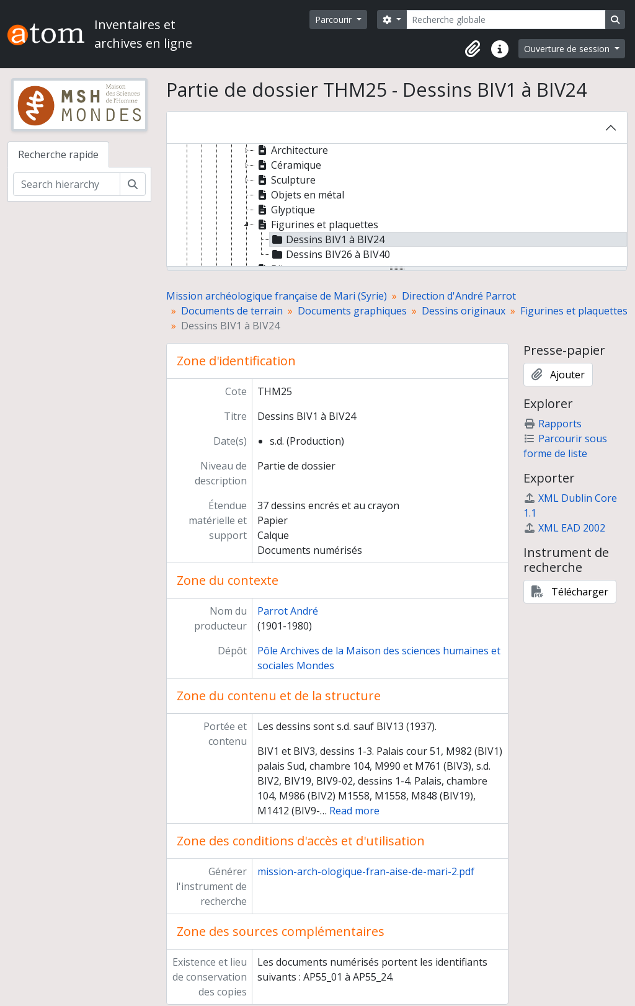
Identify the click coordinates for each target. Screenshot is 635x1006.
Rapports (552, 423)
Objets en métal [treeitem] (299, 194)
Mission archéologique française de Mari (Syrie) (276, 296)
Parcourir (334, 19)
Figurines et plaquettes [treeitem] (316, 224)
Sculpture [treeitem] (285, 179)
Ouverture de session (568, 49)
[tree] (397, 206)
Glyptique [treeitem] (285, 209)
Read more (354, 810)
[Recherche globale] (506, 19)
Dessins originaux (463, 311)
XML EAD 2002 (564, 528)
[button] (472, 49)
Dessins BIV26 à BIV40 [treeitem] (330, 254)
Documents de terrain (232, 311)
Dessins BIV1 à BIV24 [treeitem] (327, 239)
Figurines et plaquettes (574, 311)
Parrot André (287, 611)
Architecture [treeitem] (291, 150)
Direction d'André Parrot (459, 296)
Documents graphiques (352, 311)
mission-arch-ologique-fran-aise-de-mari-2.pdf (365, 871)
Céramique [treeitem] (288, 165)
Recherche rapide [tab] (58, 154)
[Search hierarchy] (66, 184)
